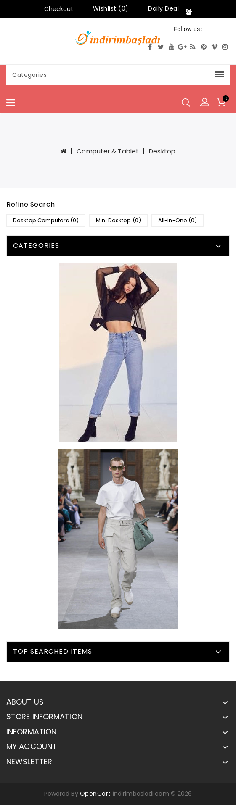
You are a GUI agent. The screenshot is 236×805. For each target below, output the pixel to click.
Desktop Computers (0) (46, 220)
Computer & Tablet (108, 151)
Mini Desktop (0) (118, 220)
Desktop (162, 151)
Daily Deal (163, 8)
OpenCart (95, 793)
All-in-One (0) (177, 220)
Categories (118, 75)
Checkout (58, 9)
